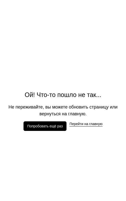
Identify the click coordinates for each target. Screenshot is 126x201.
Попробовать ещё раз (45, 126)
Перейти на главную (86, 124)
